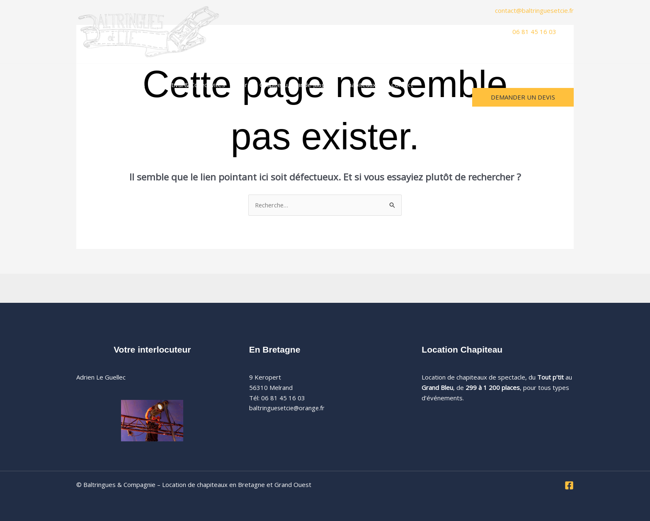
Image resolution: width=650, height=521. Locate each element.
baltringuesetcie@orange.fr (288, 408)
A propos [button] (426, 84)
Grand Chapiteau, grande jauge (274, 84)
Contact (385, 84)
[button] (439, 84)
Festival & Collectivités (185, 84)
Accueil (92, 84)
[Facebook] (569, 485)
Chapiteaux (346, 84)
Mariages (127, 84)
